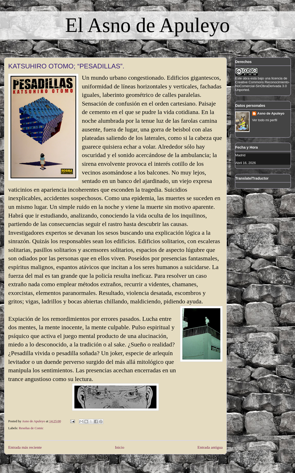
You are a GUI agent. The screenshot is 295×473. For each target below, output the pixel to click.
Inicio (119, 447)
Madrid (240, 155)
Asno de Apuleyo (270, 113)
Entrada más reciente (25, 447)
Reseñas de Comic (31, 428)
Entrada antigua (210, 447)
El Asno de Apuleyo (147, 25)
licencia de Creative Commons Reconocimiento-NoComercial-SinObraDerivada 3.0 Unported (262, 84)
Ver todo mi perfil (264, 120)
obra (246, 78)
